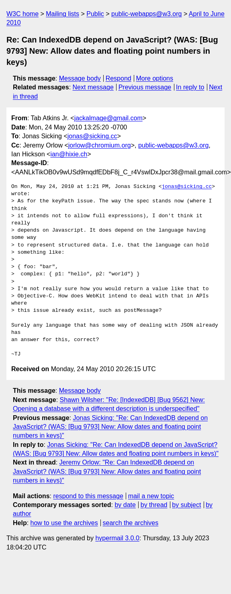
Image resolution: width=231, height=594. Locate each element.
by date (124, 504)
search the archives (131, 522)
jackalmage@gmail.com (108, 118)
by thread (154, 504)
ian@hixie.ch (68, 154)
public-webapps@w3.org (146, 13)
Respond (118, 78)
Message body (80, 78)
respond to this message (88, 496)
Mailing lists (62, 13)
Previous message (145, 87)
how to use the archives (64, 522)
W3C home (22, 13)
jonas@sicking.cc (92, 136)
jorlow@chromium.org (99, 145)
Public (95, 13)
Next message (93, 87)
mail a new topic (151, 496)
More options (155, 78)
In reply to (190, 87)
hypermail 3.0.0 (117, 538)
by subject (186, 504)
